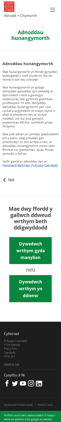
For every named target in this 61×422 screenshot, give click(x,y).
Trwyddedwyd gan (26, 414)
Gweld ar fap (11, 364)
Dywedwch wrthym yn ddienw (30, 288)
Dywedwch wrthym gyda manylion (30, 251)
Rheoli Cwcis (45, 405)
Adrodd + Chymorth (20, 15)
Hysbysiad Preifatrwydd (18, 405)
